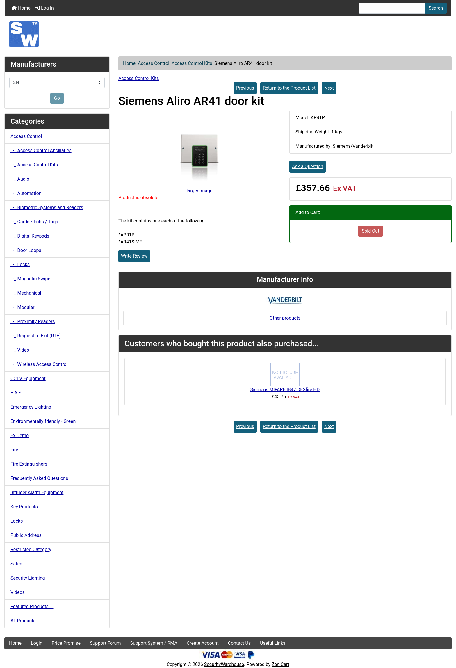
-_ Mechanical (25, 293)
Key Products (24, 507)
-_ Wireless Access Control (38, 364)
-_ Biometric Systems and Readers (46, 207)
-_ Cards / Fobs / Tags (34, 222)
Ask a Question (307, 166)
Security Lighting (27, 578)
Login (36, 643)
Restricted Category (30, 549)
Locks (16, 521)
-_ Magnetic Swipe (30, 279)
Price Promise (66, 643)
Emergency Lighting (30, 407)
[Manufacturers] (57, 82)
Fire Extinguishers (28, 464)
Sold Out (371, 231)
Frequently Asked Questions (39, 478)
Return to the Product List (289, 88)
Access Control (153, 63)
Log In (44, 8)
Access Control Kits (192, 63)
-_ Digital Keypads (29, 236)
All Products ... (25, 621)
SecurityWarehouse (224, 664)
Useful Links (272, 643)
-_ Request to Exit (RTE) (35, 336)
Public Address (26, 535)
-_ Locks (20, 264)
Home (21, 8)
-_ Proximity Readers (32, 321)
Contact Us (239, 643)
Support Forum (105, 643)
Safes (16, 564)
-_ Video (19, 350)
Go (57, 98)
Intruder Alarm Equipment (36, 492)
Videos (17, 592)
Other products (285, 318)
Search (436, 8)
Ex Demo (19, 435)
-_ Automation (26, 193)
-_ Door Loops (25, 250)
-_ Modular (22, 307)
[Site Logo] (228, 34)
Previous (245, 88)
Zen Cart (280, 664)
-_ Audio (19, 179)
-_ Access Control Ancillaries (41, 150)
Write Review (134, 256)
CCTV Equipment (28, 378)
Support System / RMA (153, 643)
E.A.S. (16, 393)
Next (329, 88)
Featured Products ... (32, 606)
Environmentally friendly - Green (43, 421)
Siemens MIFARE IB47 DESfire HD (285, 389)
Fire (14, 450)
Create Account (203, 643)
